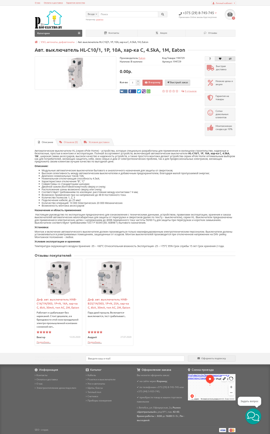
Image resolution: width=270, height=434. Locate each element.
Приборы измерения (99, 400)
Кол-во (124, 82)
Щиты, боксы (94, 388)
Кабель (91, 375)
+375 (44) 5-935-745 (148, 391)
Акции (161, 33)
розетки (99, 19)
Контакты (111, 33)
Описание (45, 142)
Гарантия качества (75, 3)
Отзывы (210, 33)
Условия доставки (96, 142)
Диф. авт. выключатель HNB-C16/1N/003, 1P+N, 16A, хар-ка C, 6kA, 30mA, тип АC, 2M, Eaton (58, 303)
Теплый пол (93, 392)
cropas (44, 429)
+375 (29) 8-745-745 (167, 387)
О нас (37, 3)
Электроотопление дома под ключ (55, 388)
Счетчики (92, 396)
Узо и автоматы (95, 383)
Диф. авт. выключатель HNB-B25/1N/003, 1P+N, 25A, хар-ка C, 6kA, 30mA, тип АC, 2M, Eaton (109, 303)
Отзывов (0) (68, 142)
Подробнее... (44, 342)
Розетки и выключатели (100, 379)
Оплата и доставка (53, 3)
